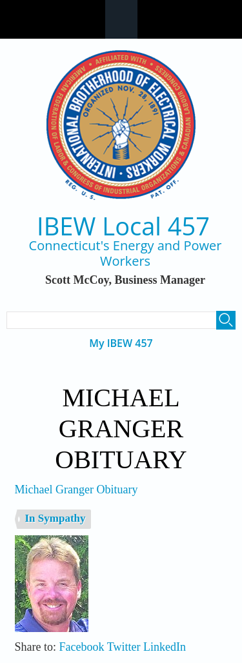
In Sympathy (55, 518)
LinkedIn (164, 646)
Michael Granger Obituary (76, 489)
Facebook (82, 646)
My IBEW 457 (121, 343)
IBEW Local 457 (123, 226)
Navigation (121, 19)
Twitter (124, 646)
